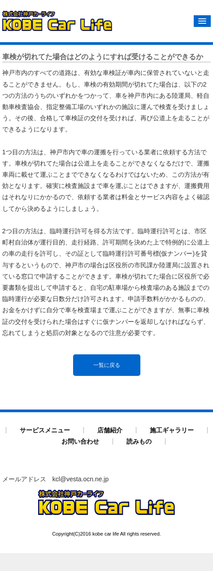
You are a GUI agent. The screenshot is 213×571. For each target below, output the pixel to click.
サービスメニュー (45, 430)
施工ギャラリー (172, 430)
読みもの (139, 441)
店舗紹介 (109, 430)
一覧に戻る (106, 365)
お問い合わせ (80, 441)
